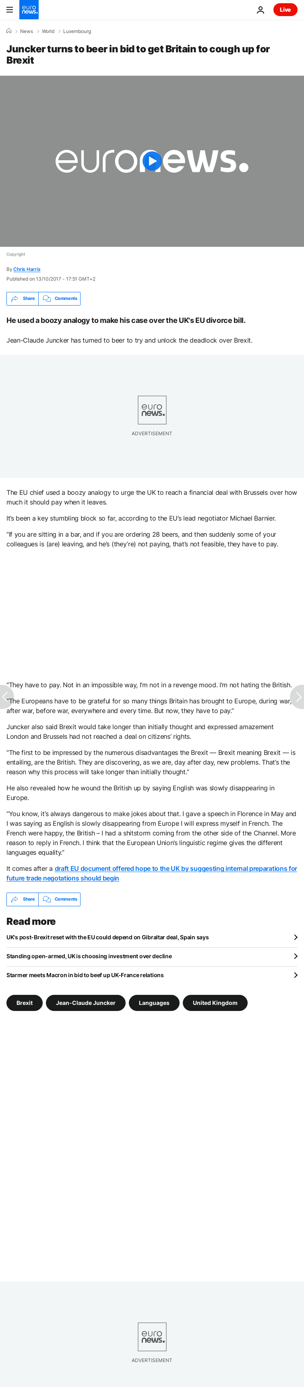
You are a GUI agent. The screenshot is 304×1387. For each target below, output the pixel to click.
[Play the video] (152, 161)
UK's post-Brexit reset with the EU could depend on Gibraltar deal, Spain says (107, 937)
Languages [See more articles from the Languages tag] (154, 1002)
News (26, 31)
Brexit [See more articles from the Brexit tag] (25, 1002)
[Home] (8, 31)
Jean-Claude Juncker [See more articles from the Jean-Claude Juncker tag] (86, 1002)
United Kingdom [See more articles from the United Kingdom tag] (215, 1002)
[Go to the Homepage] (29, 9)
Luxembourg (77, 31)
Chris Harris (26, 269)
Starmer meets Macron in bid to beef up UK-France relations (85, 975)
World (48, 31)
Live (285, 9)
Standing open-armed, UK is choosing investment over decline (89, 956)
